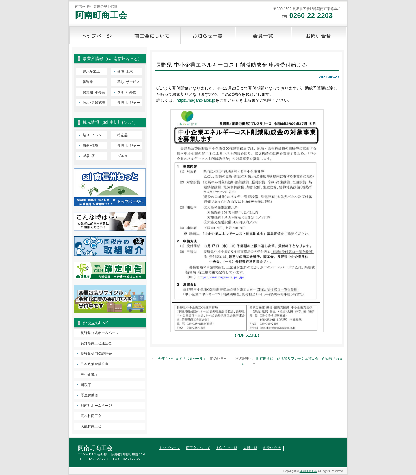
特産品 (122, 135)
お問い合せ (319, 35)
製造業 (88, 82)
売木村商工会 (91, 416)
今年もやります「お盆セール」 (182, 359)
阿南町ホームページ (96, 406)
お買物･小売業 (94, 92)
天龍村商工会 (91, 426)
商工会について (152, 35)
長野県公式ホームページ (100, 333)
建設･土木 (125, 71)
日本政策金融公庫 (94, 364)
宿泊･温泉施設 (94, 103)
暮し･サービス (128, 82)
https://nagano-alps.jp (196, 100)
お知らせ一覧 (208, 35)
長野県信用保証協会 (96, 354)
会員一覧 (263, 35)
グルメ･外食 (126, 92)
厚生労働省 (89, 395)
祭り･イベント (94, 135)
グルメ (122, 156)
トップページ (97, 35)
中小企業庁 (89, 374)
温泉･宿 (89, 156)
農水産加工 (91, 71)
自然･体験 (90, 146)
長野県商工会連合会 (96, 343)
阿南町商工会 (101, 15)
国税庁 (86, 385)
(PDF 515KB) (247, 335)
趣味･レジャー (128, 103)
